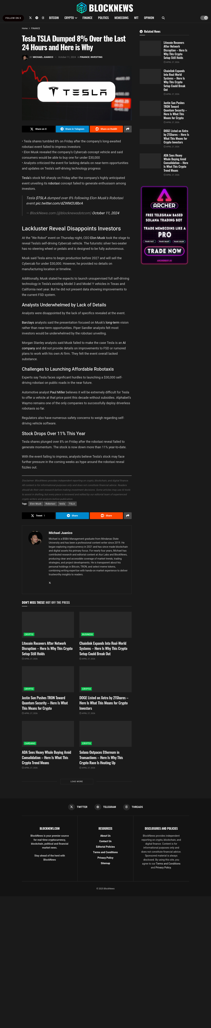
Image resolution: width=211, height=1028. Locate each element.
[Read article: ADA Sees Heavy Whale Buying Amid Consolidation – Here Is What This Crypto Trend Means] (48, 734)
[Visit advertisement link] (164, 225)
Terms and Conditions (105, 852)
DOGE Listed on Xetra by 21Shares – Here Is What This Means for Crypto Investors (103, 703)
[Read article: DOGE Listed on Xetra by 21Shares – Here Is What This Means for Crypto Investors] (105, 679)
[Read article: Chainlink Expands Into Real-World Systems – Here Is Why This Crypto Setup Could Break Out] (105, 625)
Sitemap (105, 863)
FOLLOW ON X (13, 18)
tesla (62, 503)
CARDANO (30, 743)
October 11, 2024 (67, 57)
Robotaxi (50, 503)
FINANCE (88, 17)
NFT (136, 17)
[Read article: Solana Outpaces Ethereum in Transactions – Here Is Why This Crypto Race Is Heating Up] (105, 734)
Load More (77, 781)
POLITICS (103, 17)
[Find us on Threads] (43, 18)
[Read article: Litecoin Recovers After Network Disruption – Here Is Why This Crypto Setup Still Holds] (48, 625)
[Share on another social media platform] (128, 129)
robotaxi (54, 183)
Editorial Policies (105, 847)
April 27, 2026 (30, 658)
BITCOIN (54, 17)
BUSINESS (87, 634)
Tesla (25, 178)
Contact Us (105, 841)
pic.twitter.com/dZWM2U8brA (59, 203)
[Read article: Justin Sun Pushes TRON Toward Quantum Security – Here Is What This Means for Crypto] (48, 679)
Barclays (28, 322)
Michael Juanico (43, 57)
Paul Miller (57, 392)
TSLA (72, 503)
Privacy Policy (105, 858)
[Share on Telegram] (72, 129)
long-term (112, 322)
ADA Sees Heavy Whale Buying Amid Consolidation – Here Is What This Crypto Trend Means (46, 757)
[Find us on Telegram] (36, 18)
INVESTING (96, 57)
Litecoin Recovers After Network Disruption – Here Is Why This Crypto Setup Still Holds (47, 648)
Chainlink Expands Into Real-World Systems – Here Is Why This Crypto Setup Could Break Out (103, 648)
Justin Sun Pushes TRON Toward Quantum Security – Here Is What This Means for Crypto (45, 703)
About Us (105, 836)
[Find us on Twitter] (30, 18)
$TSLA (41, 198)
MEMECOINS (121, 17)
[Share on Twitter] (38, 129)
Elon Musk (97, 238)
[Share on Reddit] (106, 129)
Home (25, 28)
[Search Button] (163, 18)
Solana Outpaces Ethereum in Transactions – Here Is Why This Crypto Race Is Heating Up (101, 757)
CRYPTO (69, 17)
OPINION (149, 17)
